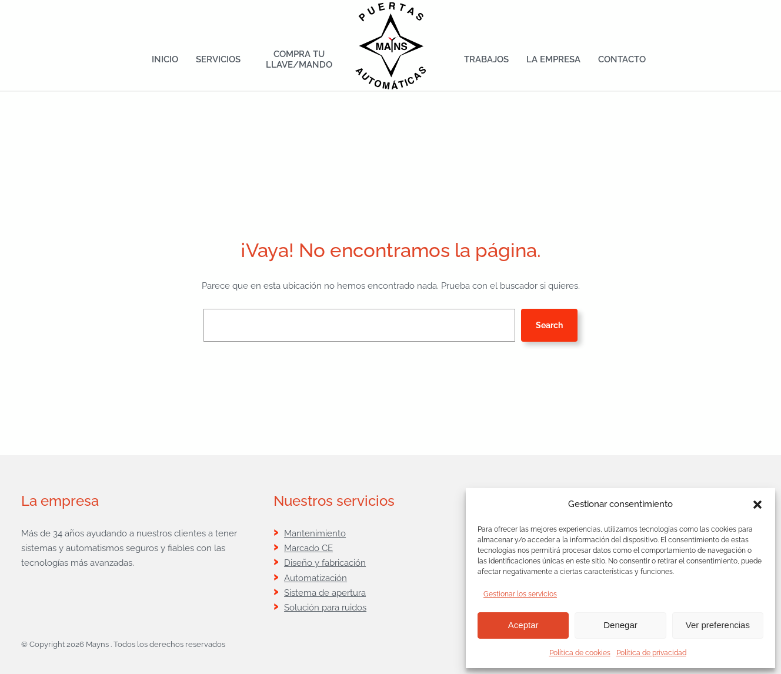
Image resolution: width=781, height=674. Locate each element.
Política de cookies (579, 653)
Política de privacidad (651, 653)
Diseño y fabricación (325, 563)
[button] (757, 504)
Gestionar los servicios (520, 594)
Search (549, 325)
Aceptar (523, 625)
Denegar (620, 625)
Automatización (315, 578)
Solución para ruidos (325, 607)
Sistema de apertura (325, 593)
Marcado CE (308, 548)
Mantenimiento (315, 533)
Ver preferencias (718, 625)
